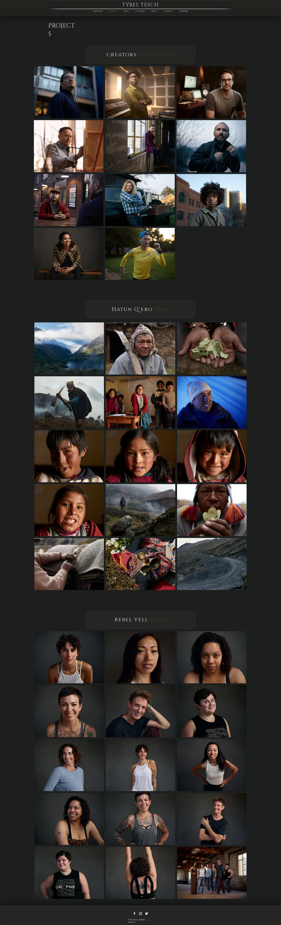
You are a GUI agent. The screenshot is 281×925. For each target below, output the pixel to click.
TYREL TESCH (140, 5)
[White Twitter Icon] (147, 914)
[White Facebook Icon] (134, 914)
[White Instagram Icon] (140, 914)
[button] (183, 9)
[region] (140, 55)
